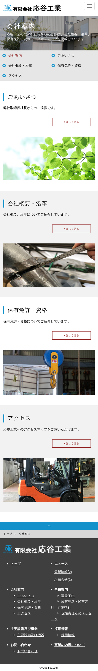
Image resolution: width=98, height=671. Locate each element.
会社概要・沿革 (20, 65)
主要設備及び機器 (27, 635)
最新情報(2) (63, 572)
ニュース (59, 564)
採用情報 (64, 635)
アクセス (15, 76)
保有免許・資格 (69, 65)
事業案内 (64, 596)
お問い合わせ (24, 651)
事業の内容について (68, 645)
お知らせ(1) (63, 579)
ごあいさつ (66, 55)
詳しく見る (71, 122)
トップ (7, 534)
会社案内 (15, 55)
